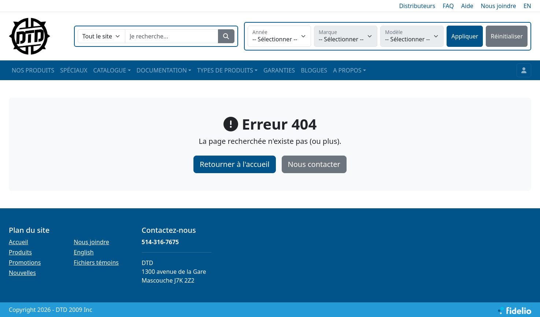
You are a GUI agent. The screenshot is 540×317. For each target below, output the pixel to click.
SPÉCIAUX (73, 70)
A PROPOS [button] (347, 70)
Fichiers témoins (96, 262)
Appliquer (464, 36)
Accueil (18, 242)
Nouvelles (22, 273)
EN (527, 6)
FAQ (448, 6)
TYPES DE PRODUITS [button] (225, 70)
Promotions (25, 262)
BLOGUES (314, 70)
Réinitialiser (507, 36)
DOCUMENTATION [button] (162, 70)
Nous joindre (498, 6)
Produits (20, 252)
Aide (467, 6)
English (83, 252)
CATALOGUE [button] (109, 70)
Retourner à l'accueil (234, 164)
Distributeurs (417, 6)
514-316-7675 (160, 242)
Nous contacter (314, 164)
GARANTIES (279, 70)
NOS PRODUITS (33, 70)
